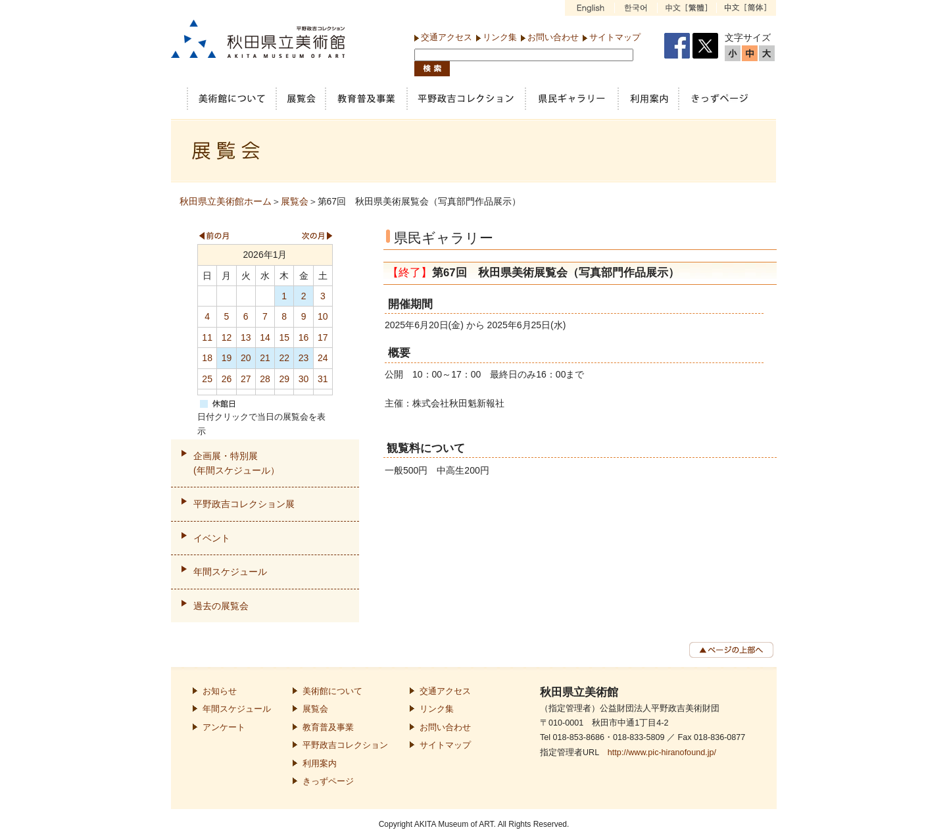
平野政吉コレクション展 (244, 504)
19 (227, 358)
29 (284, 379)
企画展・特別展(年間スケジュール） (236, 463)
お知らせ (220, 691)
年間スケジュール (230, 571)
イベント (211, 538)
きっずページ (328, 781)
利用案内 (320, 763)
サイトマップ (615, 37)
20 (246, 358)
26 (227, 379)
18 (207, 358)
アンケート (224, 727)
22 (284, 358)
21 (265, 358)
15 (284, 337)
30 (304, 379)
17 (323, 337)
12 (227, 337)
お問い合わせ (553, 37)
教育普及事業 (328, 727)
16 (304, 337)
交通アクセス (446, 37)
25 (207, 379)
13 (246, 337)
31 (323, 379)
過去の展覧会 (221, 606)
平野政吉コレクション (345, 745)
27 (246, 379)
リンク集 (500, 37)
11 (207, 337)
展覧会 (294, 201)
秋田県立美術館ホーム (226, 201)
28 (265, 379)
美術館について (332, 691)
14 (265, 337)
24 (323, 358)
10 (323, 316)
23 (304, 358)
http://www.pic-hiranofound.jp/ (662, 752)
